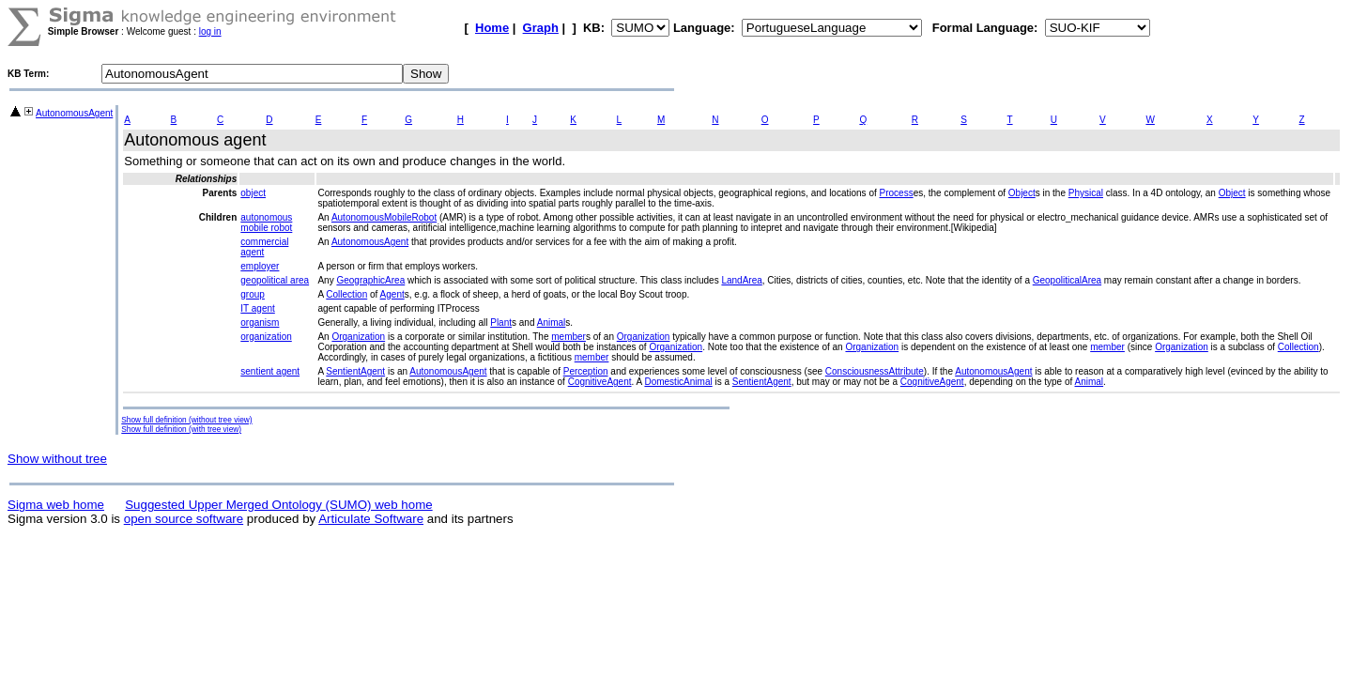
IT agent (257, 308)
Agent (392, 294)
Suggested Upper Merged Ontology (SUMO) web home (278, 505)
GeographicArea (370, 280)
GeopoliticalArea (1067, 280)
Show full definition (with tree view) (181, 429)
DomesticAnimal (678, 381)
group (252, 294)
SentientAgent (355, 371)
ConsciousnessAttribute (874, 371)
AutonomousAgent (74, 113)
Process (897, 193)
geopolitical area (274, 280)
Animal (551, 322)
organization (265, 336)
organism (259, 322)
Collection (346, 294)
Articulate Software (370, 519)
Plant (501, 322)
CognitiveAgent (600, 381)
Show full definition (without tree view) (186, 419)
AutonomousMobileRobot (384, 217)
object (253, 193)
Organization (358, 336)
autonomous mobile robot (266, 222)
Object (1022, 193)
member (568, 336)
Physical (1085, 193)
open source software (183, 519)
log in (210, 31)
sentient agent (270, 371)
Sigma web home (56, 505)
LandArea (741, 280)
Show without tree (57, 459)
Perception (585, 371)
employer (259, 266)
